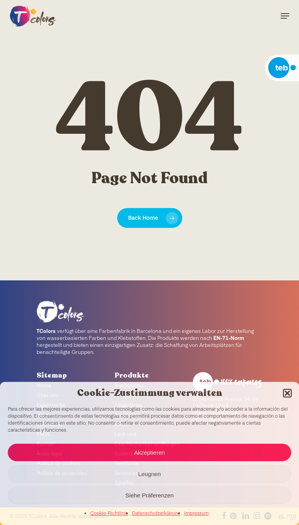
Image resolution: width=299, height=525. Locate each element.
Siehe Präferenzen (149, 495)
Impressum (196, 513)
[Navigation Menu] (285, 16)
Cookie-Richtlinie (109, 513)
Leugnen (149, 474)
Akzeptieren (149, 452)
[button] (287, 393)
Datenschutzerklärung (156, 513)
